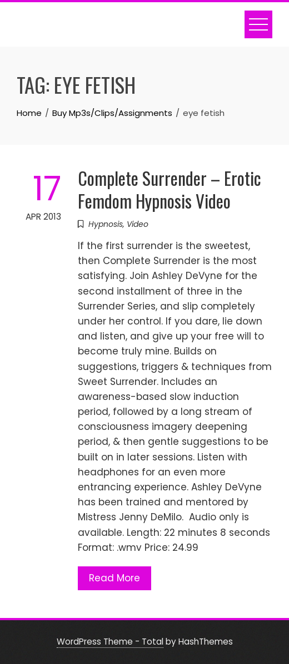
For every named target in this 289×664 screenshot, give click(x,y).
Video (137, 224)
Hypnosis (105, 224)
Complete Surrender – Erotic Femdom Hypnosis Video (169, 189)
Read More (114, 578)
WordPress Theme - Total (110, 641)
